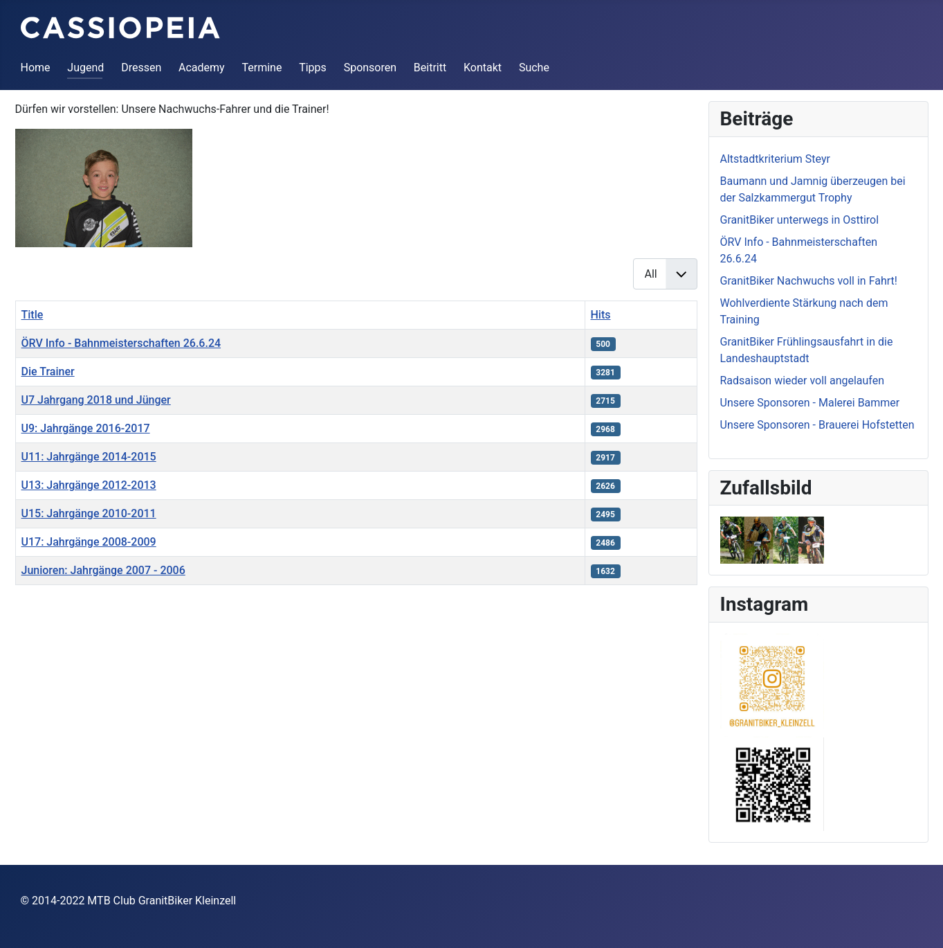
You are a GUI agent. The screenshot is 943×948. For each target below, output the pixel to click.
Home (36, 67)
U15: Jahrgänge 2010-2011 (88, 513)
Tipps (313, 67)
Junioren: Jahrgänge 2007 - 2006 (103, 570)
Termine (261, 67)
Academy (201, 67)
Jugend (85, 67)
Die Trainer (48, 371)
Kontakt (483, 67)
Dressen (141, 67)
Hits (601, 314)
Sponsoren (370, 67)
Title (32, 314)
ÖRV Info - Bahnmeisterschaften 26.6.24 (121, 343)
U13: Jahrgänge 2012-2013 (88, 485)
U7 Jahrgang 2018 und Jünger (96, 399)
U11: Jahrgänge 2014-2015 (88, 456)
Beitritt (430, 67)
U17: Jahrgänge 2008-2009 (88, 541)
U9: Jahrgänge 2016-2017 (85, 428)
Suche (534, 67)
